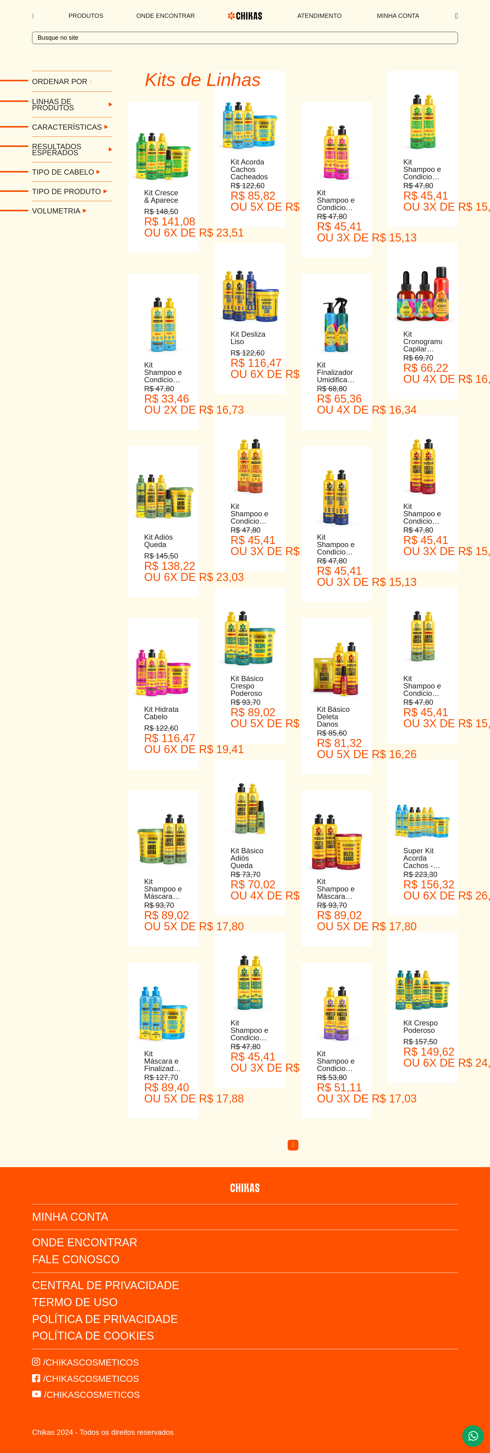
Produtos (86, 15)
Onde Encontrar (165, 15)
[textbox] (245, 38)
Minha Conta (398, 15)
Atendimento (320, 15)
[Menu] (33, 16)
